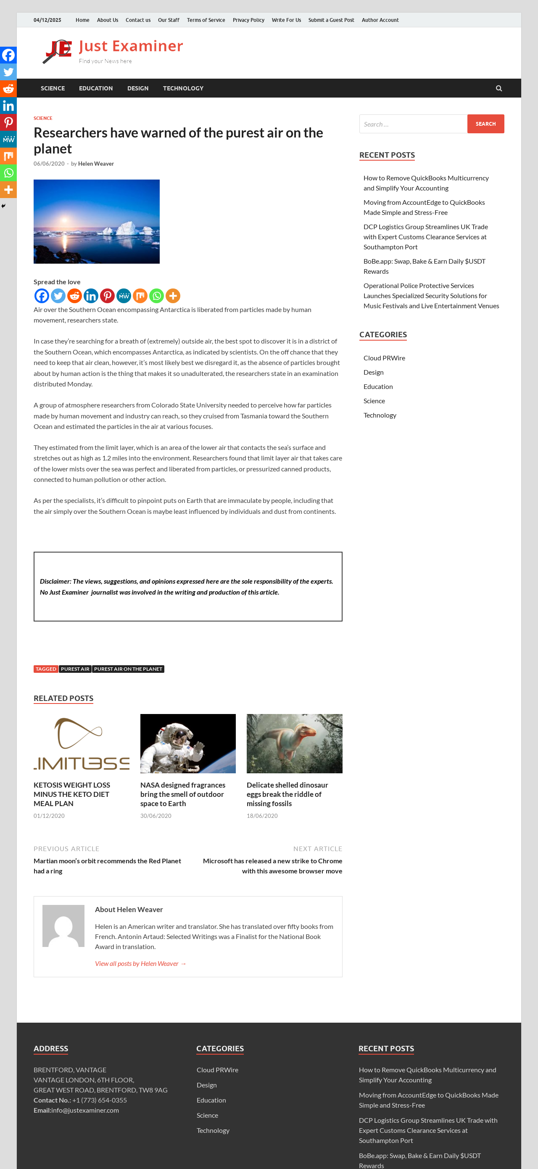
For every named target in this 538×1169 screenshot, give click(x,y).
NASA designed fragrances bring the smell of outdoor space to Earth (182, 794)
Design (138, 88)
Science (53, 88)
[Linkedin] (91, 295)
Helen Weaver (96, 163)
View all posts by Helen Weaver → (141, 963)
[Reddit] (74, 295)
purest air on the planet (128, 669)
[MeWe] (123, 295)
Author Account (380, 20)
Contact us (138, 20)
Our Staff (168, 20)
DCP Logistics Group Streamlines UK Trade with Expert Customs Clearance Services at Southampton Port (426, 236)
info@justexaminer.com (85, 1110)
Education (96, 88)
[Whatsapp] (156, 295)
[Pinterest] (107, 295)
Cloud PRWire (384, 358)
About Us (107, 20)
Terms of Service (206, 20)
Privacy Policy (248, 20)
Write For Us (286, 20)
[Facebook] (41, 295)
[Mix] (140, 295)
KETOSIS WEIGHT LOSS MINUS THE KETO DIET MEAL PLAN (72, 794)
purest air (75, 669)
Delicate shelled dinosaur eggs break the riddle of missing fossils (287, 794)
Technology (183, 88)
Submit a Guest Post (331, 20)
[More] (173, 295)
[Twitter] (58, 295)
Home (83, 20)
